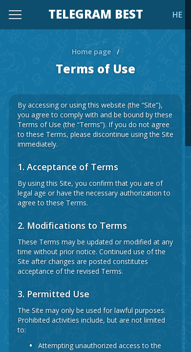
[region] (95, 176)
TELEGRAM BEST (95, 14)
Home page (91, 51)
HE (177, 14)
